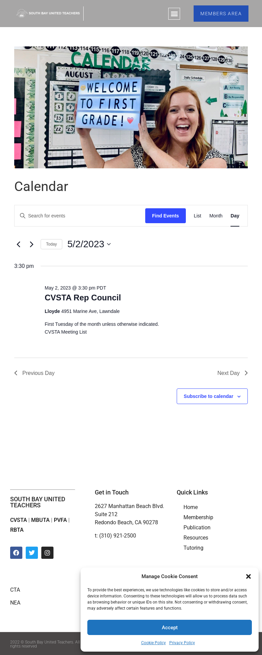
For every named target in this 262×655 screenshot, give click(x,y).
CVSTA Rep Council (83, 297)
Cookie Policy (153, 642)
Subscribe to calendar (208, 396)
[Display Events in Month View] (215, 216)
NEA (15, 602)
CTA (15, 590)
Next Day (232, 373)
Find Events (165, 215)
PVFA (60, 520)
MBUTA (40, 520)
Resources (195, 537)
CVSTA (18, 520)
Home (190, 507)
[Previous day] (18, 244)
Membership (198, 517)
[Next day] (31, 244)
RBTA (17, 530)
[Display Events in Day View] (235, 216)
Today (51, 244)
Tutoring (193, 548)
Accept (170, 628)
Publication (197, 527)
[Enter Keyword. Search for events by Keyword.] (80, 216)
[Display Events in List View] (197, 216)
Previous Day (34, 373)
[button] (248, 576)
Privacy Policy (182, 642)
